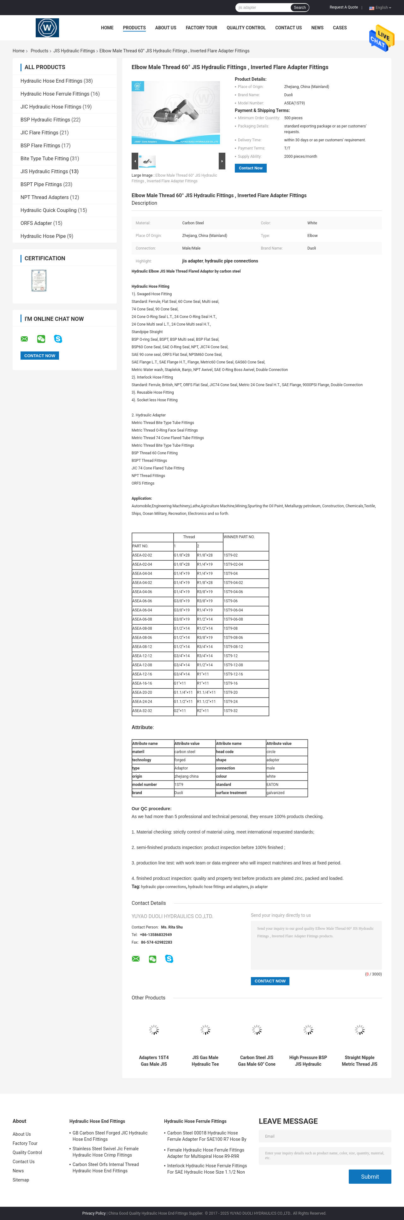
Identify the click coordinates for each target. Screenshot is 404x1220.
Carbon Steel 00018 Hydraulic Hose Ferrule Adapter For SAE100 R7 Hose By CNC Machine (207, 1137)
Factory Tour (201, 27)
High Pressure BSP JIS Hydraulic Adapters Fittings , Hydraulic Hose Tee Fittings (308, 1061)
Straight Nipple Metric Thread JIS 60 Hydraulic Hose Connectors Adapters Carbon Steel (360, 1061)
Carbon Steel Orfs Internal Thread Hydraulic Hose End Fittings (106, 1167)
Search (300, 7)
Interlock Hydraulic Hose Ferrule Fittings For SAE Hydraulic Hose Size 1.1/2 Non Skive (207, 1169)
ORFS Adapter (36, 223)
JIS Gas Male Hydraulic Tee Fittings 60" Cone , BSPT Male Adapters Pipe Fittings (205, 1061)
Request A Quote (344, 7)
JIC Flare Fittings (39, 133)
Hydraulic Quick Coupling (49, 210)
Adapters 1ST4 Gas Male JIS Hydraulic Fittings (153, 1061)
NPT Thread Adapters (45, 197)
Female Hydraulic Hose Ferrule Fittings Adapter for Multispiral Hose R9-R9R (205, 1153)
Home (107, 27)
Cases (340, 27)
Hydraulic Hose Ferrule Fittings (55, 94)
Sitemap (21, 1179)
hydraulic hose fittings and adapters (218, 887)
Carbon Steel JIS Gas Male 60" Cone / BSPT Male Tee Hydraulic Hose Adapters (257, 1061)
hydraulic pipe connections (163, 887)
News (317, 27)
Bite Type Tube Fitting (45, 159)
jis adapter (259, 887)
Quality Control (246, 27)
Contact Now (251, 168)
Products (134, 27)
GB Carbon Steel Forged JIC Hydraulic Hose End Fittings (110, 1136)
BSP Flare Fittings (40, 146)
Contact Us (288, 27)
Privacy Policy (94, 1213)
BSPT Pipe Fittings (41, 184)
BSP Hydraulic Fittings (45, 120)
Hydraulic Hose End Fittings (51, 81)
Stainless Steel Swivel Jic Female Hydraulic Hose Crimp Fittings (106, 1152)
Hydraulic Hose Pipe (43, 236)
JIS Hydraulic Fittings (74, 50)
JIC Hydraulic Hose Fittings (51, 107)
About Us (165, 27)
